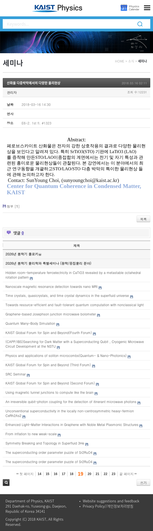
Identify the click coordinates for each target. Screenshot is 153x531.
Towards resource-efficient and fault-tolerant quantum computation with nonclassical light (74, 304)
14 (39, 474)
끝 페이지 (128, 474)
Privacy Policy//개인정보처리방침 (108, 506)
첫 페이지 (25, 474)
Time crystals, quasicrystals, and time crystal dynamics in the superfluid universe (67, 295)
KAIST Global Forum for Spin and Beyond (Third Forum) (48, 364)
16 (55, 474)
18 (71, 474)
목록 (143, 219)
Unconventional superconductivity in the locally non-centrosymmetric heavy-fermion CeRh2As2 (69, 413)
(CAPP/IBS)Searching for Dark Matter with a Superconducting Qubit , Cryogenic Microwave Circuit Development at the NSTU (74, 343)
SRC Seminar (15, 374)
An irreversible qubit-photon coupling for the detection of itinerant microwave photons (70, 401)
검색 (6, 482)
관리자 (12, 92)
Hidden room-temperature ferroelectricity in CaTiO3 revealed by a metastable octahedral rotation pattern (73, 274)
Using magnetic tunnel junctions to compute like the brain (49, 392)
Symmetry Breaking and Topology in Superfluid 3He (44, 443)
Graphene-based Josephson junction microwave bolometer (50, 314)
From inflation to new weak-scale (31, 433)
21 (97, 474)
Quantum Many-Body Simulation (30, 323)
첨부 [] (13, 206)
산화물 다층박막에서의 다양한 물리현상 (33, 82)
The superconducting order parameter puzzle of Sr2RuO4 (48, 452)
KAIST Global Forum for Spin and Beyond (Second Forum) (50, 383)
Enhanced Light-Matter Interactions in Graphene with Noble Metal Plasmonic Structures (71, 424)
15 (47, 474)
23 (113, 474)
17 (63, 474)
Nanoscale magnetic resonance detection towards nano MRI (51, 286)
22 (105, 474)
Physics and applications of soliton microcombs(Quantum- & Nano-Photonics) (65, 355)
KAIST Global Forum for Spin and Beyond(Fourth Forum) (48, 332)
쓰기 (143, 482)
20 (89, 474)
